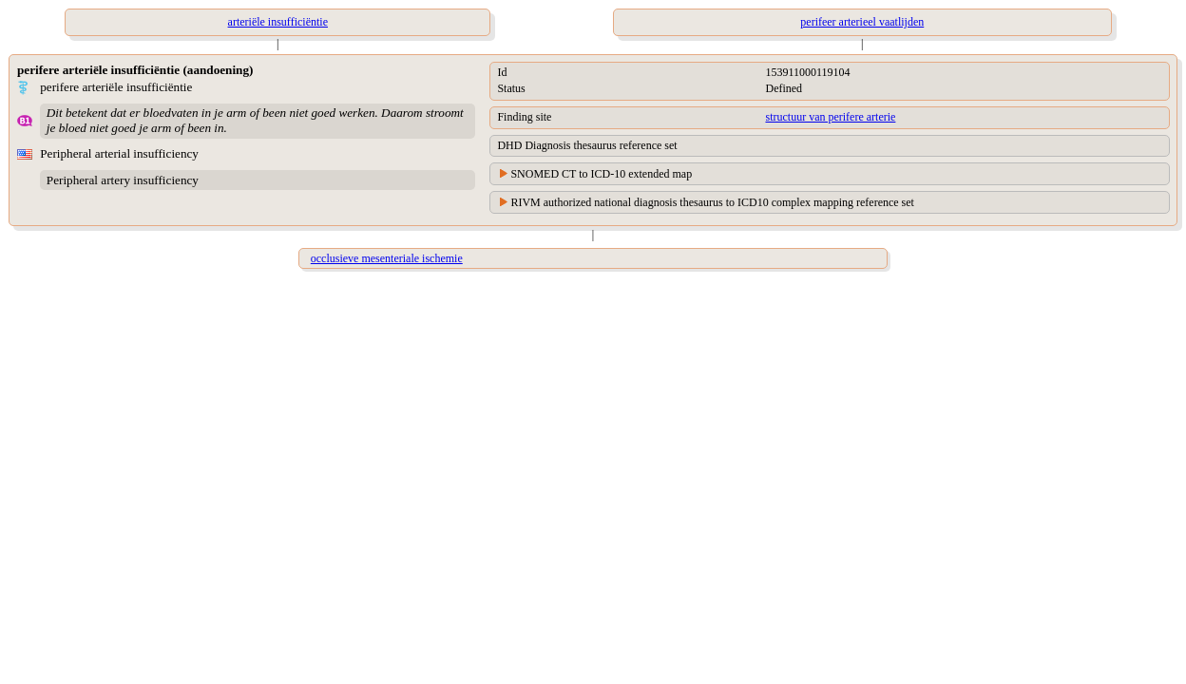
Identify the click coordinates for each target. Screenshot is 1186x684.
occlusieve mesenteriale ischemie (387, 258)
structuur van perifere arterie (830, 117)
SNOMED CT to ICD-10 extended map (601, 173)
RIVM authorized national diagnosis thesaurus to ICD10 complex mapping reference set (712, 202)
